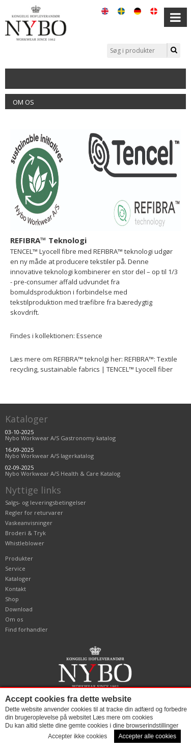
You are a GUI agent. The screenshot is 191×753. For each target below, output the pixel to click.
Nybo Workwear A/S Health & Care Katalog (62, 473)
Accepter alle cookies (147, 736)
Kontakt (15, 589)
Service (15, 568)
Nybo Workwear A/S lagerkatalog (49, 456)
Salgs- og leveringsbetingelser (45, 502)
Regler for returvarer (34, 512)
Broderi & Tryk (25, 533)
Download (19, 609)
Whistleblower (24, 543)
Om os (23, 102)
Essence (89, 335)
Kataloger (26, 419)
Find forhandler (26, 629)
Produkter (19, 558)
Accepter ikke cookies (77, 736)
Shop (12, 599)
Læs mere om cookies (123, 717)
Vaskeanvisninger (28, 523)
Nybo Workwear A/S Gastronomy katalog (60, 438)
